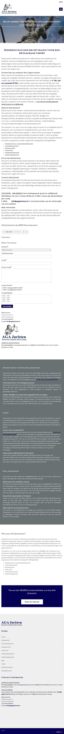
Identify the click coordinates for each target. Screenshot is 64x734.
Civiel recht (4, 650)
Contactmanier (6, 285)
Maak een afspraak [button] (32, 602)
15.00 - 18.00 (26, 299)
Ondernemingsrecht (7, 657)
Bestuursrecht (6, 647)
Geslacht (4, 247)
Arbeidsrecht (5, 640)
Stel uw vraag (6, 267)
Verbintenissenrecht (7, 654)
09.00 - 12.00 (26, 296)
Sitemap (3, 730)
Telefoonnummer (7, 253)
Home (3, 637)
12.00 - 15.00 (26, 298)
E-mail (3, 260)
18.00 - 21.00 (26, 301)
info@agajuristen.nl (19, 201)
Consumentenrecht (7, 644)
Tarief (3, 664)
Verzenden (7, 306)
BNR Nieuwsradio (7, 667)
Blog (2, 660)
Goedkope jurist (6, 671)
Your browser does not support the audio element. (15, 231)
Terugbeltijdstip (6, 293)
